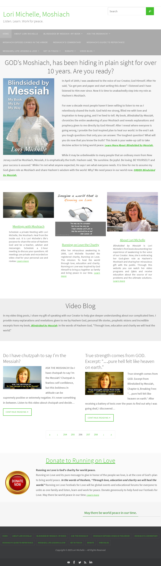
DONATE (90, 542)
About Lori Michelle (22, 536)
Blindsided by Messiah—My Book (51, 536)
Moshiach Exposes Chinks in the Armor (111, 536)
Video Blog (104, 542)
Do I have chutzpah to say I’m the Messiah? (35, 358)
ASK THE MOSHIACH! (79, 536)
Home (5, 536)
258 (96, 434)
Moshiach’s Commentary (146, 536)
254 (65, 434)
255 (73, 434)
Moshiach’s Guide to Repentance (17, 542)
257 (88, 434)
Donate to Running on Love (81, 460)
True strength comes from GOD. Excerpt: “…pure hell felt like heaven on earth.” (120, 361)
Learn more (41, 261)
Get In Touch (76, 542)
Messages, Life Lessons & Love (51, 542)
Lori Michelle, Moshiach (36, 14)
